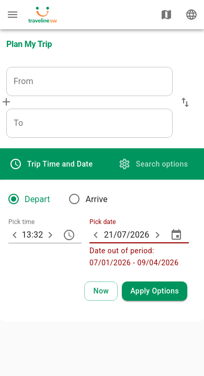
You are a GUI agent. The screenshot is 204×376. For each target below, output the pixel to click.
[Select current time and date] (101, 291)
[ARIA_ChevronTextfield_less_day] (95, 235)
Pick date (102, 222)
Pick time (21, 222)
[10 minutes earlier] (14, 235)
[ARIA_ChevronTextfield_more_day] (157, 235)
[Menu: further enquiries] (12, 14)
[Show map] (166, 14)
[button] (185, 102)
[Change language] (191, 14)
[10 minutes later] (50, 235)
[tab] (51, 164)
